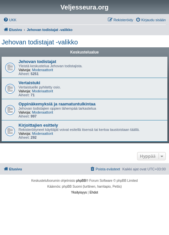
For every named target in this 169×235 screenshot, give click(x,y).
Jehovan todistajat (37, 61)
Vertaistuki (29, 82)
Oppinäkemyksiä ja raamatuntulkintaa (57, 104)
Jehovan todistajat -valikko (40, 42)
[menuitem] (10, 20)
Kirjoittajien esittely (38, 125)
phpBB (81, 180)
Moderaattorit (42, 70)
